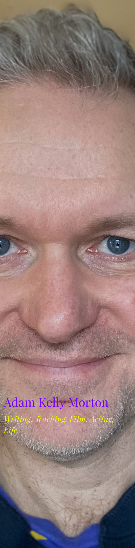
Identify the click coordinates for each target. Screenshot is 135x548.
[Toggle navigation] (11, 9)
